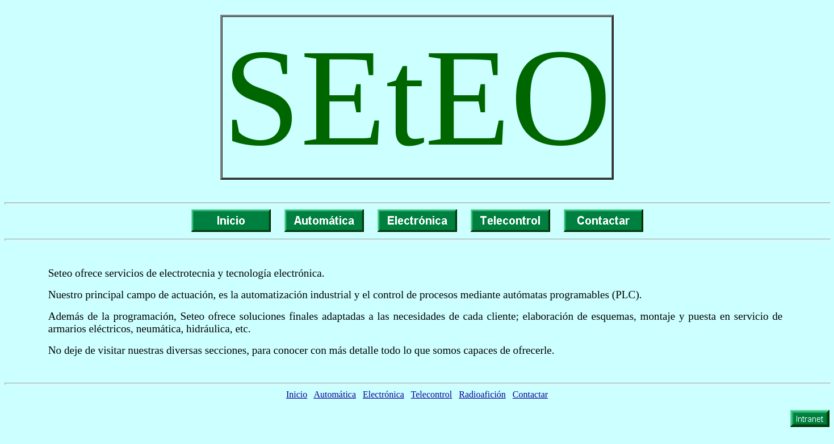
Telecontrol (431, 394)
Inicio (296, 394)
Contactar (530, 394)
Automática (334, 394)
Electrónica (383, 394)
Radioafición (482, 394)
